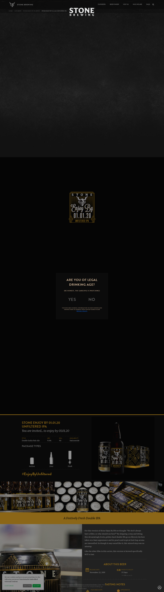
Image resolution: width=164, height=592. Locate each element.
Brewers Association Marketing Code (88, 585)
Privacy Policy (82, 588)
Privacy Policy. (82, 311)
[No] (91, 299)
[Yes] (72, 299)
